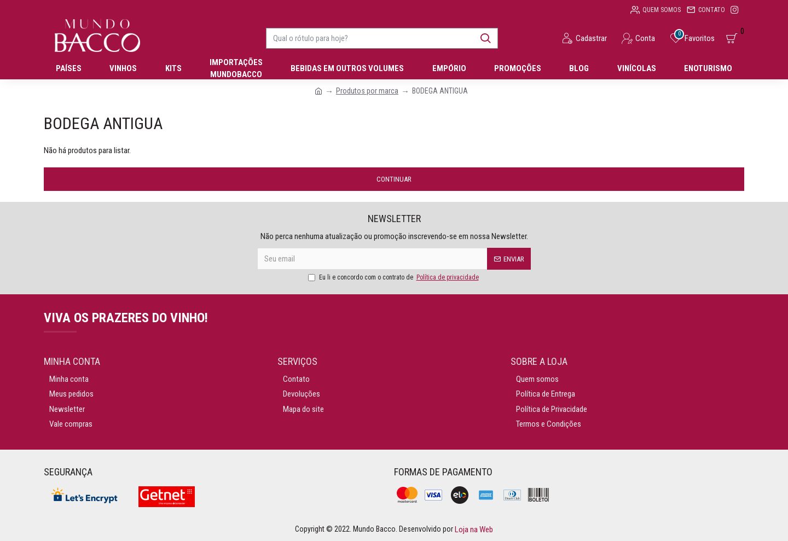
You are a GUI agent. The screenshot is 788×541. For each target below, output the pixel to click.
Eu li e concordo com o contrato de (394, 277)
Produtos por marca (367, 90)
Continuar (394, 179)
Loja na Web (473, 529)
